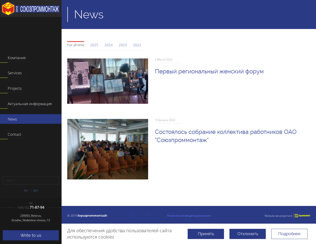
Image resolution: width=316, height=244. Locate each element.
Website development (278, 215)
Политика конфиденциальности (189, 215)
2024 (109, 45)
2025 (94, 45)
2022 (137, 45)
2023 (123, 45)
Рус (26, 190)
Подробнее (289, 233)
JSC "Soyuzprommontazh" (31, 8)
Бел (35, 190)
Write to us (30, 235)
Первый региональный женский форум (209, 71)
